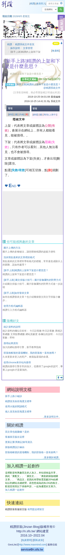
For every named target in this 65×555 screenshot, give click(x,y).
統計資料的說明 (12, 326)
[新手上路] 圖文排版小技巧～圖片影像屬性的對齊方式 (32, 280)
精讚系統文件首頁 (24, 44)
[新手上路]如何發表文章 (16, 293)
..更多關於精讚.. (51, 457)
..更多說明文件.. (51, 416)
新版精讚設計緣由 (14, 447)
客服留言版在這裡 (14, 437)
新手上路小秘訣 (13, 396)
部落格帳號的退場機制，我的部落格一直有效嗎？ (30, 352)
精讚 (32, 3)
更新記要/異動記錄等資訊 (18, 442)
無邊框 (55, 50)
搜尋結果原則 (11, 343)
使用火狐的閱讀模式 (16, 406)
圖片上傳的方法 (12, 247)
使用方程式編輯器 (13, 306)
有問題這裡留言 (35, 509)
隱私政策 (38, 540)
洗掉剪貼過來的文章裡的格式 (19, 257)
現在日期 (7, 16)
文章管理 (28, 48)
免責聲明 (26, 540)
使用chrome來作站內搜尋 (17, 362)
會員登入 (40, 3)
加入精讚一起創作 (14, 489)
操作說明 (15, 48)
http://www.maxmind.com (32, 544)
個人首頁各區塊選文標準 (18, 411)
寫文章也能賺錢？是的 (17, 431)
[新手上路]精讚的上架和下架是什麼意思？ (26, 270)
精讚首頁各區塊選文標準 (18, 401)
